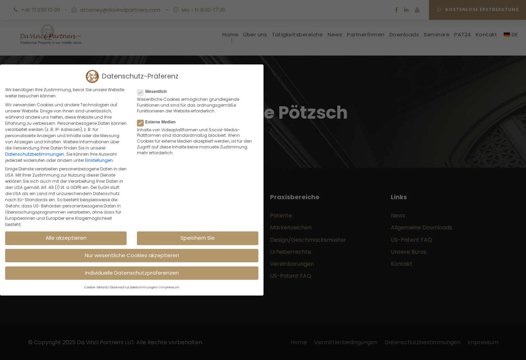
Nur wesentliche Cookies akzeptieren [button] (132, 255)
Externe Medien (159, 122)
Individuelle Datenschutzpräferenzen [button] (132, 272)
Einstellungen (99, 160)
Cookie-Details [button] (96, 287)
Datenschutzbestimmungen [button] (134, 287)
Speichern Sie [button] (197, 237)
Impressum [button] (169, 287)
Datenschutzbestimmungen (34, 154)
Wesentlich (155, 91)
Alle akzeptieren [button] (66, 237)
